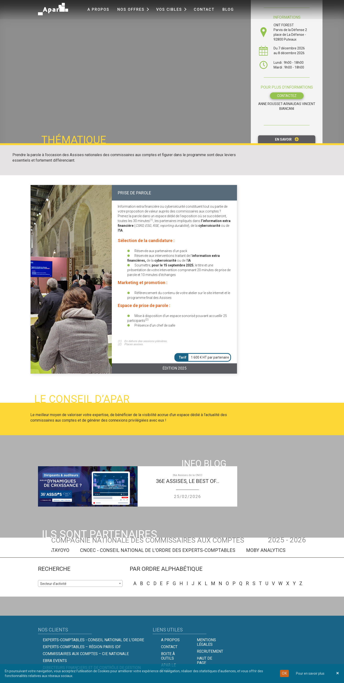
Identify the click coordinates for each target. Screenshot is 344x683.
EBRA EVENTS (55, 660)
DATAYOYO (61, 550)
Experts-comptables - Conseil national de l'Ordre (93, 640)
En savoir (287, 139)
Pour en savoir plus (310, 673)
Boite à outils (168, 656)
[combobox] (80, 583)
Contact (204, 9)
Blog (228, 9)
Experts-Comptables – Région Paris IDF (82, 647)
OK (284, 673)
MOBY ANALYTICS (270, 550)
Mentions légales (206, 642)
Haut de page (204, 660)
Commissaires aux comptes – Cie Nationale (86, 653)
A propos (98, 9)
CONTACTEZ (286, 96)
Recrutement (210, 651)
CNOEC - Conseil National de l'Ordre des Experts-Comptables (161, 550)
